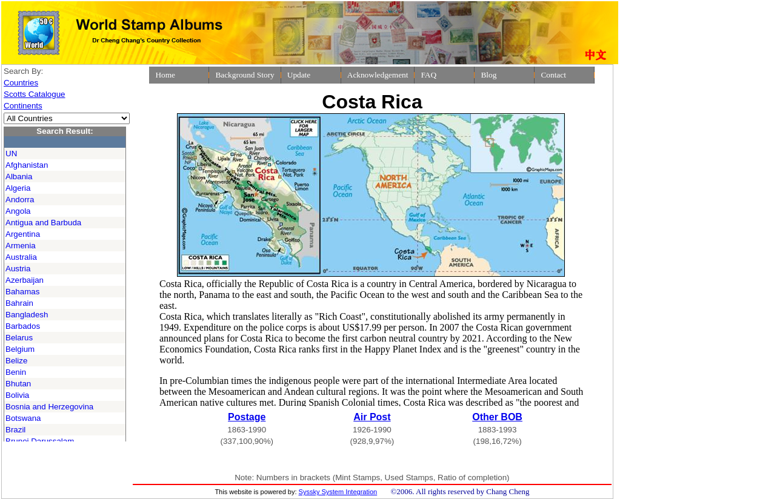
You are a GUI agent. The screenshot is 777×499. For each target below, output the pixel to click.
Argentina (22, 234)
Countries (21, 82)
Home (165, 74)
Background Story (244, 74)
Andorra (19, 199)
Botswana (23, 418)
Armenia (20, 245)
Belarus (19, 337)
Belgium (20, 349)
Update (299, 74)
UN (11, 153)
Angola (18, 211)
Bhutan (18, 383)
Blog (488, 74)
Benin (15, 372)
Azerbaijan (24, 280)
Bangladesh (26, 314)
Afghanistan (26, 165)
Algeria (18, 188)
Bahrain (19, 303)
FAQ (428, 74)
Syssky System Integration (338, 491)
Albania (18, 176)
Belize (16, 360)
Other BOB (497, 417)
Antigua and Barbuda (43, 222)
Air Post (371, 417)
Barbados (22, 326)
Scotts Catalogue (34, 94)
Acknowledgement (378, 74)
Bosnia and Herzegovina (49, 406)
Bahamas (22, 291)
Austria (17, 268)
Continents (23, 105)
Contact (553, 74)
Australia (21, 257)
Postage (246, 417)
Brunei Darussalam (39, 441)
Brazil (15, 429)
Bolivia (17, 395)
